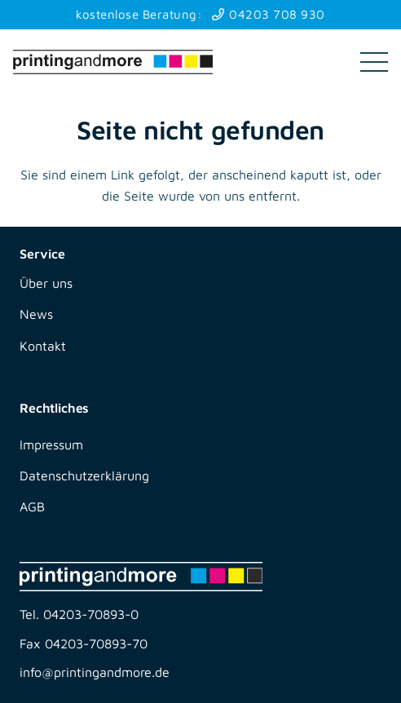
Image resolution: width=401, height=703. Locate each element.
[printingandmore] (113, 62)
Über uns (46, 283)
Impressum (51, 444)
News (36, 314)
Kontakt (43, 345)
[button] (374, 62)
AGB (32, 506)
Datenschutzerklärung (84, 475)
